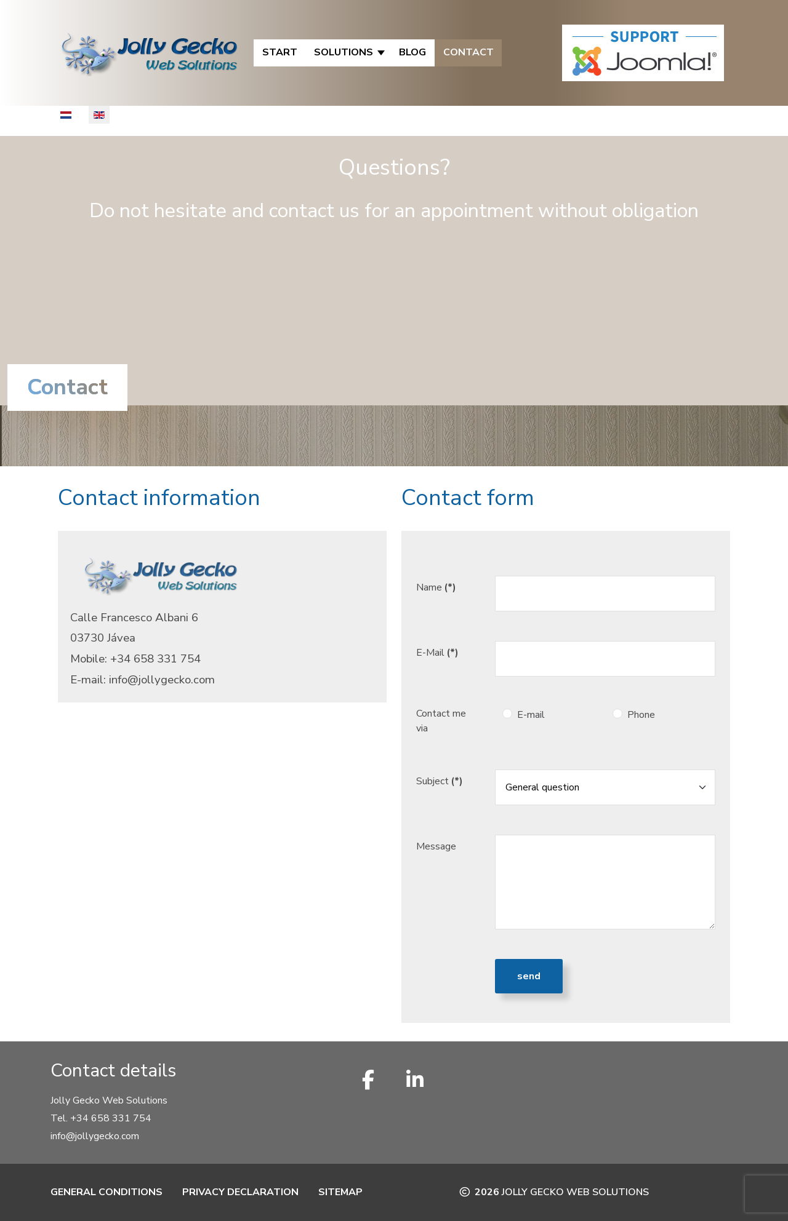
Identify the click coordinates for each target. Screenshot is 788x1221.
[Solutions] (382, 52)
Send (529, 976)
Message (436, 846)
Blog (412, 52)
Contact (468, 52)
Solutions (343, 52)
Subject (439, 781)
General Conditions (106, 1192)
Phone (641, 715)
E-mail (531, 715)
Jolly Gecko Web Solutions (575, 1192)
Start (279, 52)
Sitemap (340, 1192)
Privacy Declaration (240, 1192)
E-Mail (437, 652)
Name (436, 587)
